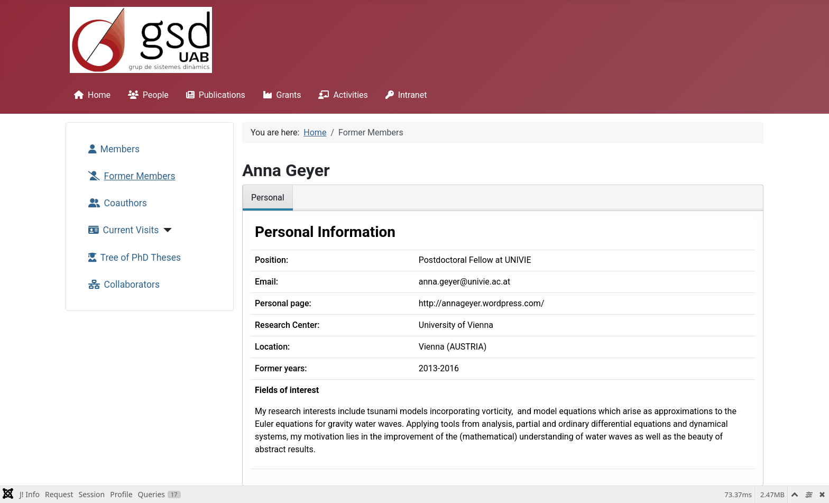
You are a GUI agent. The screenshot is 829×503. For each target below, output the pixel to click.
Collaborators (122, 285)
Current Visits (121, 230)
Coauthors (115, 203)
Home (90, 95)
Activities (340, 95)
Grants (280, 95)
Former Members (130, 176)
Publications (213, 95)
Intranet (404, 95)
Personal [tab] (267, 198)
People (146, 95)
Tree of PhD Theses (132, 258)
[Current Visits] (165, 230)
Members (112, 149)
